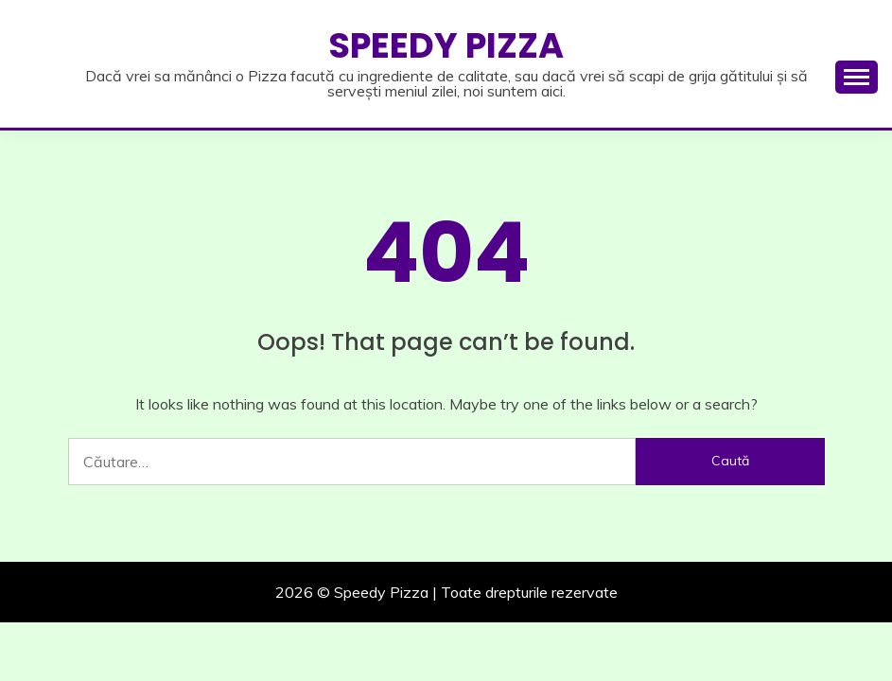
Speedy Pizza (446, 45)
